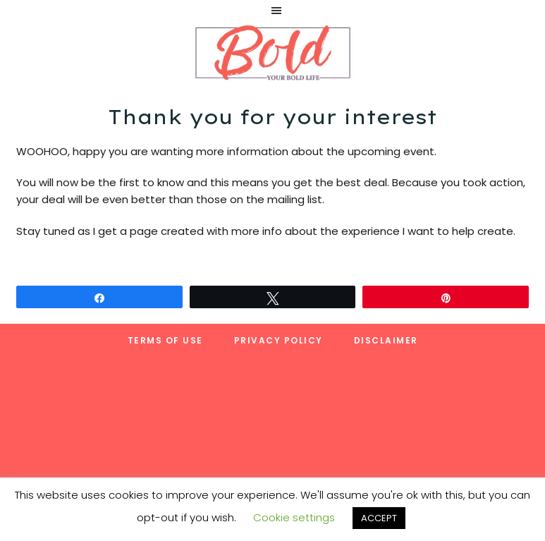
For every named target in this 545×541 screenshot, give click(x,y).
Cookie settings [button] (294, 517)
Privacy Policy (278, 340)
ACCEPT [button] (379, 518)
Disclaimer (386, 340)
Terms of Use (165, 340)
